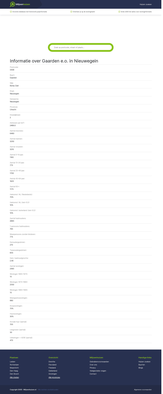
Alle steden (14, 377)
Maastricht (14, 368)
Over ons (93, 365)
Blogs (140, 368)
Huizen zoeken (146, 4)
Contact (93, 374)
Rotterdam (14, 365)
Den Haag (14, 371)
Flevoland (52, 365)
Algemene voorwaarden (143, 390)
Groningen (53, 374)
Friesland (52, 368)
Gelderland (53, 371)
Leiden (12, 362)
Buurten (141, 365)
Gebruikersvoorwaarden (99, 362)
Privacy (93, 368)
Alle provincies (54, 377)
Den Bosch (14, 374)
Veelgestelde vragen (98, 371)
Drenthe (52, 362)
